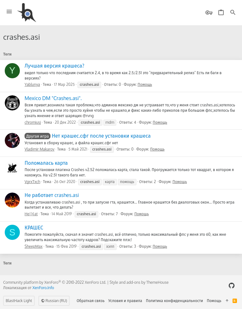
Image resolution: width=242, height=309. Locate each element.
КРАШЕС (34, 227)
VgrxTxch (32, 181)
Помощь (145, 84)
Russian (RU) (54, 300)
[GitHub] (231, 285)
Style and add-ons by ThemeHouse (139, 282)
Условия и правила (125, 300)
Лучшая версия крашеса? (54, 65)
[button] (9, 11)
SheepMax (34, 246)
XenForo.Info (43, 287)
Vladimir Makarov (40, 149)
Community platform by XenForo (54, 282)
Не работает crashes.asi (52, 195)
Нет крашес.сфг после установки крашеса (88, 136)
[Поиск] (233, 13)
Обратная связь (91, 300)
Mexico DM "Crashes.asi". (53, 98)
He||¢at (31, 213)
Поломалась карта (46, 163)
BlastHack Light (19, 300)
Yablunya (32, 84)
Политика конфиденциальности (174, 300)
